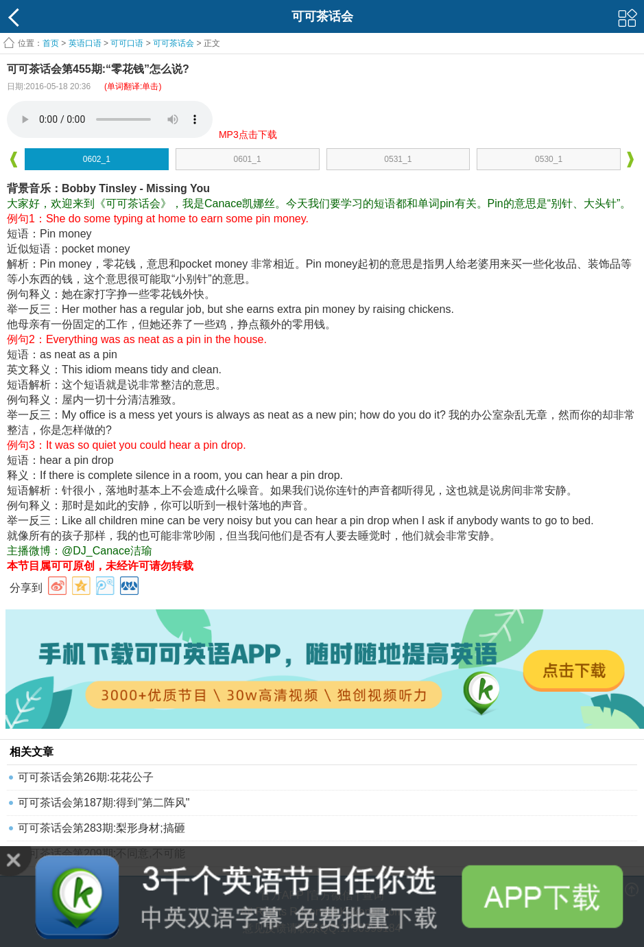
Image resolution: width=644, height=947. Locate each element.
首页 (51, 43)
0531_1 (398, 159)
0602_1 (96, 159)
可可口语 (126, 43)
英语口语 (85, 43)
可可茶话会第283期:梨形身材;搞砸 (101, 828)
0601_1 (247, 159)
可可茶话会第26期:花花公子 (86, 777)
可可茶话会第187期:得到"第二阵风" (104, 802)
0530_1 (548, 159)
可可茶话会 (173, 43)
